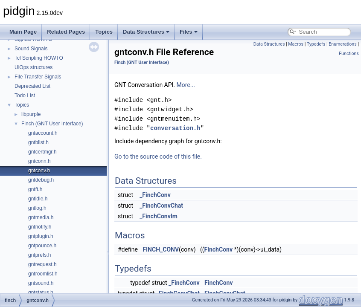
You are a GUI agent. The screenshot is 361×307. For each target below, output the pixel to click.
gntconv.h (39, 171)
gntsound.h (40, 283)
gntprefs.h (39, 255)
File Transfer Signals (38, 77)
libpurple (31, 114)
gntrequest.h (42, 264)
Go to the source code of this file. (158, 156)
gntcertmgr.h (42, 152)
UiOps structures (33, 67)
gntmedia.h (40, 217)
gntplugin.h (40, 236)
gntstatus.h (40, 292)
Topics (104, 32)
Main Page (23, 32)
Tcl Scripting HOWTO (39, 58)
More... (186, 84)
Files (189, 32)
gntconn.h (39, 161)
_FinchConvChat (161, 205)
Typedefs (316, 44)
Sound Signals (31, 49)
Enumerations (343, 44)
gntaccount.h (43, 133)
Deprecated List (32, 86)
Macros (295, 44)
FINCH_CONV (161, 249)
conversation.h (175, 128)
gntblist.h (38, 142)
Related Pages (66, 32)
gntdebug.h (41, 180)
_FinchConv (155, 194)
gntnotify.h (39, 227)
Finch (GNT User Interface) (52, 124)
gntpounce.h (42, 246)
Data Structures (146, 32)
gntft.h (35, 189)
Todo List (25, 95)
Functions (349, 53)
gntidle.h (37, 199)
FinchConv (218, 249)
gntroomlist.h (43, 274)
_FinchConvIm (159, 216)
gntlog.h (37, 208)
